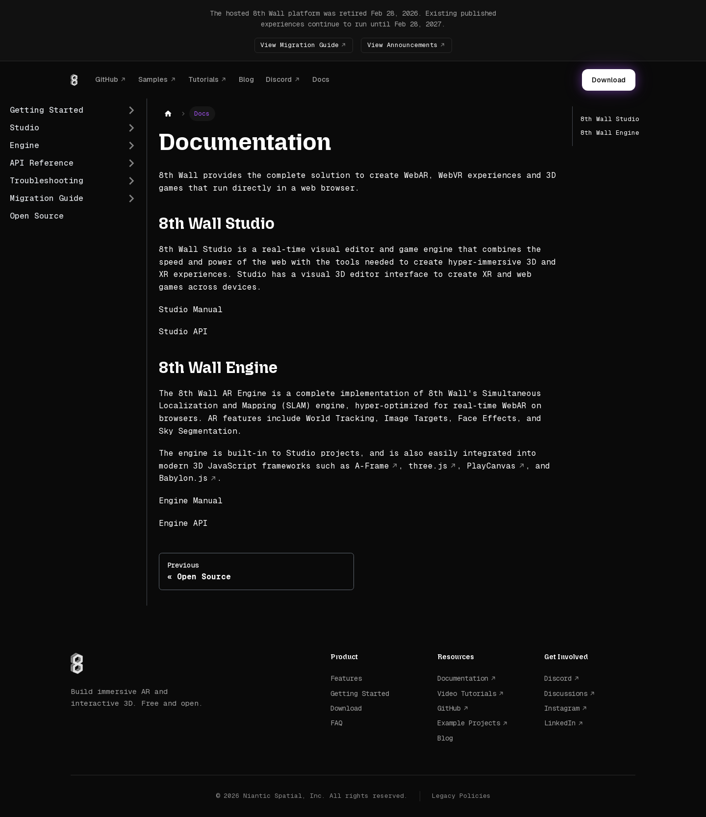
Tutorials (203, 79)
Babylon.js (183, 478)
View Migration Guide (299, 45)
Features (346, 678)
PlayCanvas (491, 466)
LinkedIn (560, 722)
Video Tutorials (466, 693)
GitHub (106, 79)
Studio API (183, 331)
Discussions (565, 693)
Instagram (562, 708)
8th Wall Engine (609, 132)
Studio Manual (191, 309)
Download (609, 79)
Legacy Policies (461, 796)
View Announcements (402, 45)
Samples (153, 79)
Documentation (462, 678)
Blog (246, 79)
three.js (428, 466)
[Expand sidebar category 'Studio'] (131, 128)
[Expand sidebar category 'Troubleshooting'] (131, 181)
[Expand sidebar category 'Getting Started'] (131, 110)
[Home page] (168, 114)
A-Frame (372, 466)
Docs (320, 79)
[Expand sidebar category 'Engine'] (131, 145)
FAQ (336, 722)
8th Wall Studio (609, 119)
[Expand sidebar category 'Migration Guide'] (131, 198)
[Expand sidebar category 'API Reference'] (131, 163)
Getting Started (359, 693)
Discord (279, 79)
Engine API (183, 523)
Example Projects (468, 722)
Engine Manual (191, 500)
